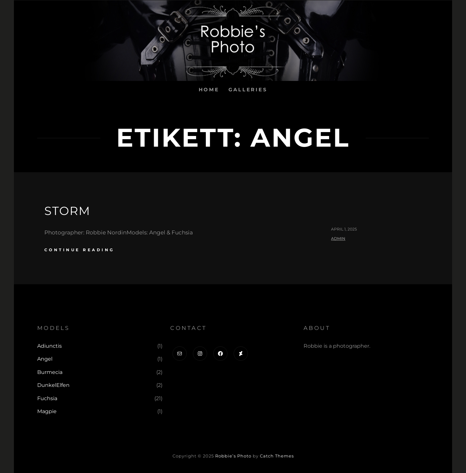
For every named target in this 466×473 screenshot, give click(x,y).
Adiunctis (49, 346)
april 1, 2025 (344, 229)
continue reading (79, 249)
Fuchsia (47, 398)
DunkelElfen (53, 385)
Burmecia (49, 372)
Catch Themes (277, 455)
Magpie (47, 411)
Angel (44, 359)
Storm (67, 211)
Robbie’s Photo (233, 455)
